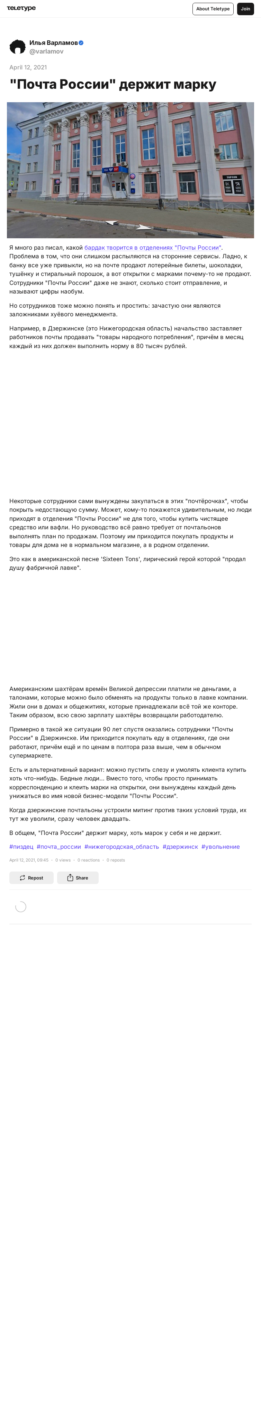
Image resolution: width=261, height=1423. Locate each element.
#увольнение (220, 846)
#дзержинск (180, 846)
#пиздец (21, 846)
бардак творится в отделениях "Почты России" (152, 247)
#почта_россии (59, 846)
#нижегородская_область (121, 846)
